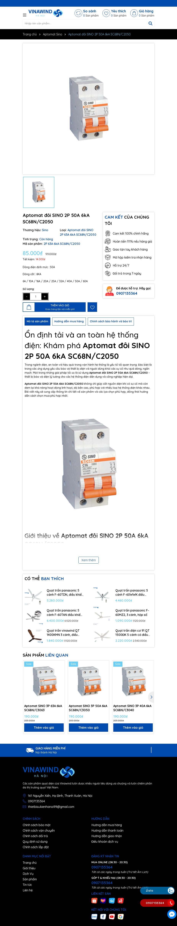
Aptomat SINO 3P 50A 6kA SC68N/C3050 (88, 708)
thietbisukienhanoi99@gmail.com (51, 807)
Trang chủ (30, 863)
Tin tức (27, 885)
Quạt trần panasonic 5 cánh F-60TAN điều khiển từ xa (64, 612)
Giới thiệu (29, 868)
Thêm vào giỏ (44, 727)
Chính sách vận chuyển (39, 830)
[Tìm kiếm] (150, 23)
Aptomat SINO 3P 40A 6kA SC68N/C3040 (132, 708)
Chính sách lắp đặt (36, 847)
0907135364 (126, 293)
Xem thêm (88, 560)
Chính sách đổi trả (35, 836)
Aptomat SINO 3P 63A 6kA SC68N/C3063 (43, 708)
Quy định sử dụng (35, 841)
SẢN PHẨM (45, 655)
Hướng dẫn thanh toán (107, 830)
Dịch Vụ (28, 874)
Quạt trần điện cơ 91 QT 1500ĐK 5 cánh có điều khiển (132, 633)
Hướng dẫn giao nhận (106, 836)
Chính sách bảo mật (37, 825)
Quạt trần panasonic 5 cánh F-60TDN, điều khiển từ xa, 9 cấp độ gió (65, 592)
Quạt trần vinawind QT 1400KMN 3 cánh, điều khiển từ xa (63, 633)
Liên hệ (28, 890)
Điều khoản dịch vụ (104, 841)
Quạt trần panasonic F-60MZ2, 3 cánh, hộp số (132, 612)
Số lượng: (28, 289)
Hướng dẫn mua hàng (106, 825)
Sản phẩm (30, 879)
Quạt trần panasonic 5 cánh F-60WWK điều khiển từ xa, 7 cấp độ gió (132, 592)
